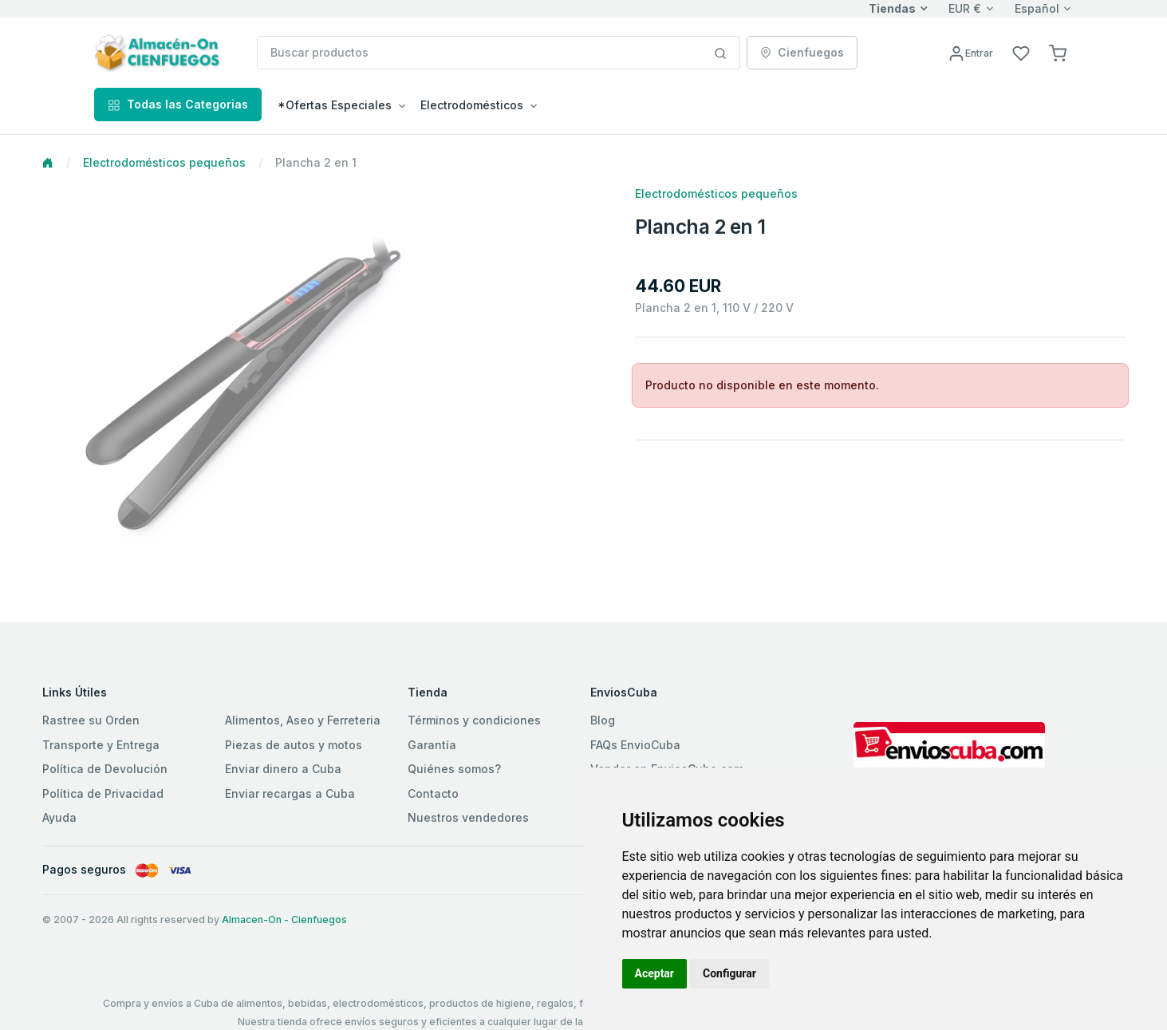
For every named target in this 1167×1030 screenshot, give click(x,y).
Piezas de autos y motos (293, 745)
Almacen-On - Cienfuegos (284, 919)
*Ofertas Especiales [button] (335, 105)
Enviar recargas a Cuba (290, 793)
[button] (1057, 52)
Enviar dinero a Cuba (283, 768)
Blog (602, 720)
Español (1037, 8)
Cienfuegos (802, 52)
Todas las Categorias (178, 104)
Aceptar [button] (655, 973)
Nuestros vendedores (468, 817)
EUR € (964, 8)
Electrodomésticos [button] (471, 105)
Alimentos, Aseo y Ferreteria (302, 720)
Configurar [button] (729, 973)
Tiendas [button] (892, 8)
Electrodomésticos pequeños (164, 162)
